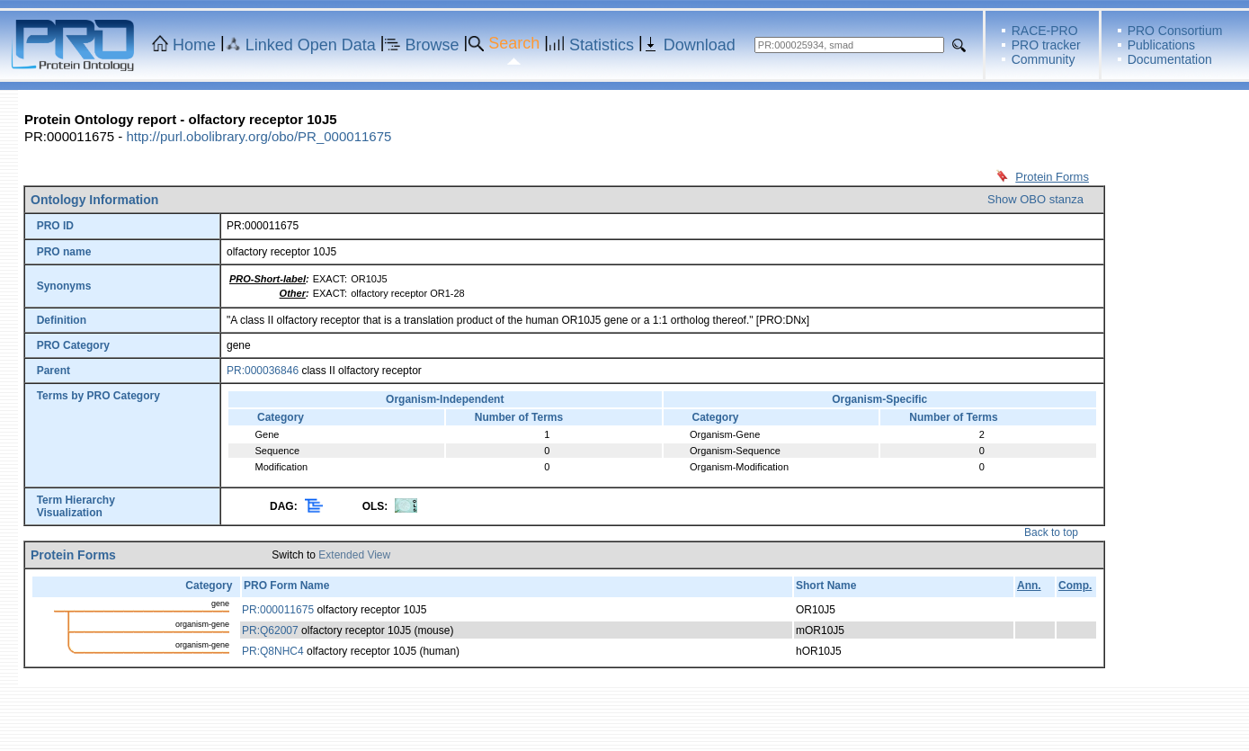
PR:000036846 (263, 370)
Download (700, 45)
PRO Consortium (1175, 30)
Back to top (1051, 532)
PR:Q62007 (270, 630)
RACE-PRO (1045, 30)
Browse (432, 45)
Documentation (1170, 59)
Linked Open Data (310, 45)
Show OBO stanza (1035, 199)
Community (1043, 59)
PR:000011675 (278, 609)
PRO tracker (1046, 45)
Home (194, 45)
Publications (1162, 45)
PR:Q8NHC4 (273, 651)
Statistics (601, 45)
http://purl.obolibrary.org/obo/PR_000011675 (258, 136)
